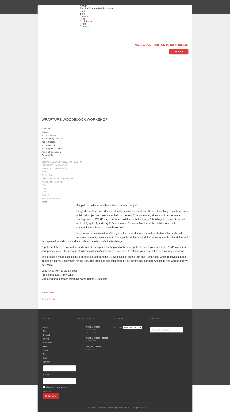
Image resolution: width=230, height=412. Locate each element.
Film (82, 18)
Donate (179, 51)
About (83, 6)
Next (52, 292)
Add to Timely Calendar (52, 138)
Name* (57, 366)
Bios (82, 11)
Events (84, 16)
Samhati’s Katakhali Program (96, 8)
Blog (82, 13)
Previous (46, 292)
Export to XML (48, 155)
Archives (117, 327)
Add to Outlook (48, 145)
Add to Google (48, 142)
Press (83, 24)
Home (45, 350)
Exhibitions (86, 21)
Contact (84, 26)
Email (44, 202)
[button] (49, 135)
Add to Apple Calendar (52, 148)
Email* (57, 378)
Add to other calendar (51, 152)
